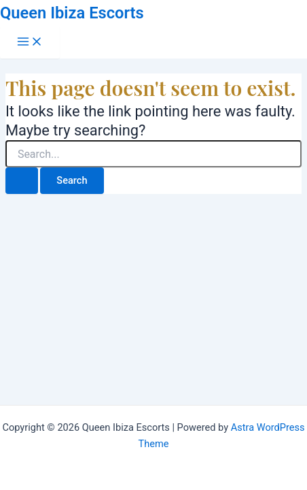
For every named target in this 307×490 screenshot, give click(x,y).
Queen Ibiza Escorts (72, 12)
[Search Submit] (21, 180)
